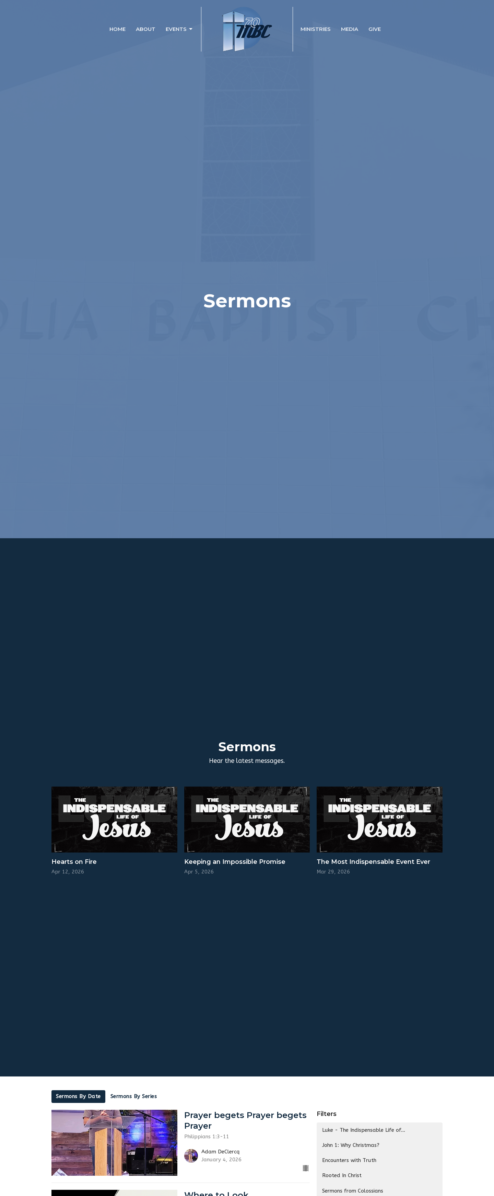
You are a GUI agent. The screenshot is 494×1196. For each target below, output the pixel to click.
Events (179, 29)
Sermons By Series (133, 1096)
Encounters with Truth (349, 1160)
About (145, 29)
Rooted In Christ (342, 1175)
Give (374, 29)
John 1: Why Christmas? (350, 1145)
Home (117, 29)
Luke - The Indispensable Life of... (363, 1130)
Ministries (316, 29)
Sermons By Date (78, 1096)
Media (349, 29)
